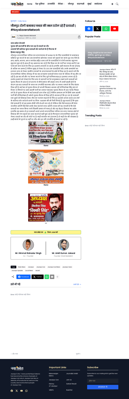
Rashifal (69, 390)
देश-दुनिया (40, 4)
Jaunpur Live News (54, 267)
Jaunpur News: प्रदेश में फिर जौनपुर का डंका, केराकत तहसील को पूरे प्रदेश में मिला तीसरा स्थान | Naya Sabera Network (108, 74)
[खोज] (116, 4)
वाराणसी (80, 4)
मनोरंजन (98, 4)
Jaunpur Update (17, 270)
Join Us (69, 380)
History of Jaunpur (53, 385)
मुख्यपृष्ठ (14, 21)
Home (29, 4)
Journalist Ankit (72, 373)
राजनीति (51, 4)
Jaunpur (31, 267)
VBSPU (51, 390)
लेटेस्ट (60, 4)
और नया (15, 354)
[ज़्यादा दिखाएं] (57, 277)
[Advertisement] (33, 326)
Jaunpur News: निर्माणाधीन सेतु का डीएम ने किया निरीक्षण (107, 103)
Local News (29, 270)
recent (38, 270)
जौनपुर (71, 4)
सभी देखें (76, 284)
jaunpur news (67, 267)
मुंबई (89, 4)
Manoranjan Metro (53, 374)
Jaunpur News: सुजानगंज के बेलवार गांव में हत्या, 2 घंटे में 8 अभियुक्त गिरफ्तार (107, 89)
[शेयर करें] (78, 37)
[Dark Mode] (111, 4)
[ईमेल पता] (102, 381)
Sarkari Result (71, 384)
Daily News (22, 21)
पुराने (77, 354)
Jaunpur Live (40, 267)
